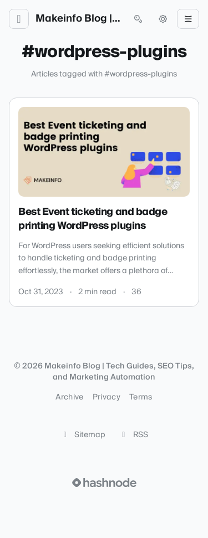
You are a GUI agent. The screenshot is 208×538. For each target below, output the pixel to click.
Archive (69, 397)
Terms (141, 397)
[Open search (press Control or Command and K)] (138, 19)
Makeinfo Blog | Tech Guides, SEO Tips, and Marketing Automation (78, 19)
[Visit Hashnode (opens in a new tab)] (104, 483)
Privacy (106, 397)
